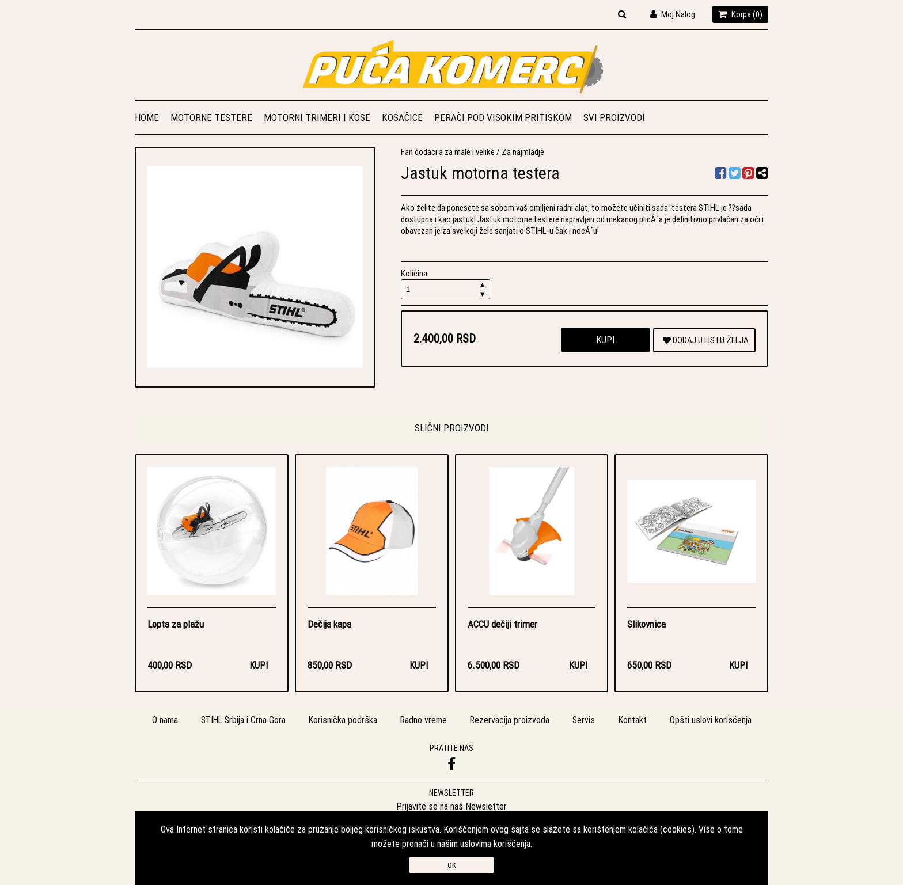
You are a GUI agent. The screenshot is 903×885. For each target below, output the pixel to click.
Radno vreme (424, 721)
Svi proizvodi (614, 117)
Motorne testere (211, 117)
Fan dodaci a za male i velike (448, 151)
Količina (446, 283)
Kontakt (634, 721)
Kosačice (402, 117)
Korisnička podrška (343, 721)
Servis (585, 721)
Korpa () (740, 14)
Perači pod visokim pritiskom (503, 117)
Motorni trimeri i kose (317, 117)
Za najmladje (523, 151)
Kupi (605, 339)
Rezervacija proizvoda (511, 721)
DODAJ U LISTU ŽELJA (706, 340)
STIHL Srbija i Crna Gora (242, 721)
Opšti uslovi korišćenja (713, 721)
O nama (163, 721)
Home (147, 117)
